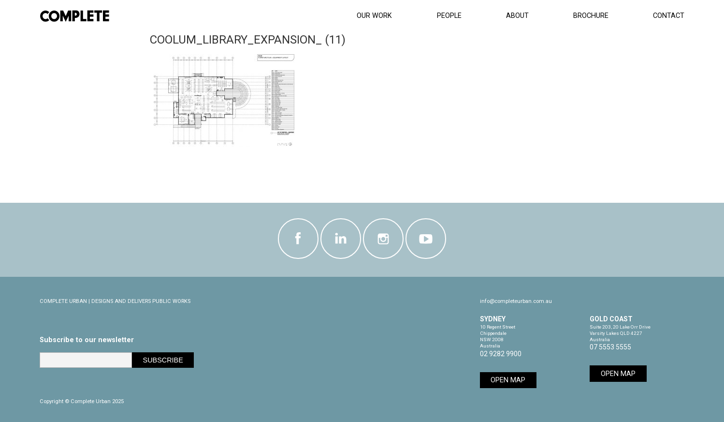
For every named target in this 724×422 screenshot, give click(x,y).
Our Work (374, 16)
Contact (668, 16)
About (517, 16)
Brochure (590, 16)
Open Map (508, 380)
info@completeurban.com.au (516, 301)
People (449, 16)
